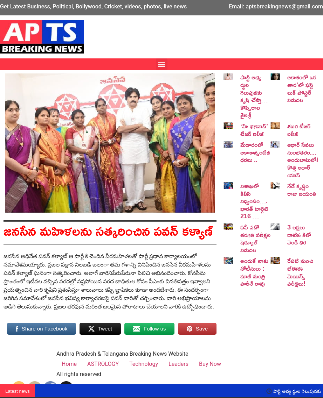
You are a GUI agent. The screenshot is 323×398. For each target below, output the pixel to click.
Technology (143, 364)
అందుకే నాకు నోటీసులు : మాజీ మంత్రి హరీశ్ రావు (254, 272)
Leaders (178, 364)
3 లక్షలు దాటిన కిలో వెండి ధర (299, 234)
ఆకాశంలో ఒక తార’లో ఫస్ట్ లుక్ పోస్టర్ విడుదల (301, 88)
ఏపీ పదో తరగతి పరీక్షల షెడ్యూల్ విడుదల (255, 238)
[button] (161, 64)
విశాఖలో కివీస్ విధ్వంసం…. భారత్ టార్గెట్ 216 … (254, 201)
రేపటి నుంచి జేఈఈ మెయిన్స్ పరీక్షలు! (300, 272)
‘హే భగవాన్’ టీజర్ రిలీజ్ (254, 130)
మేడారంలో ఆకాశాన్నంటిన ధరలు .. (255, 151)
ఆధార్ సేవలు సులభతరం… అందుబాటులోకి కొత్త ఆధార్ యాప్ (303, 159)
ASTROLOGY (103, 364)
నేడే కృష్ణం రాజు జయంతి (301, 189)
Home (69, 364)
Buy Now (210, 364)
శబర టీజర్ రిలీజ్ (298, 130)
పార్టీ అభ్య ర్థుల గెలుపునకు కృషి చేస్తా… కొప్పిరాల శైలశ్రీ (254, 96)
